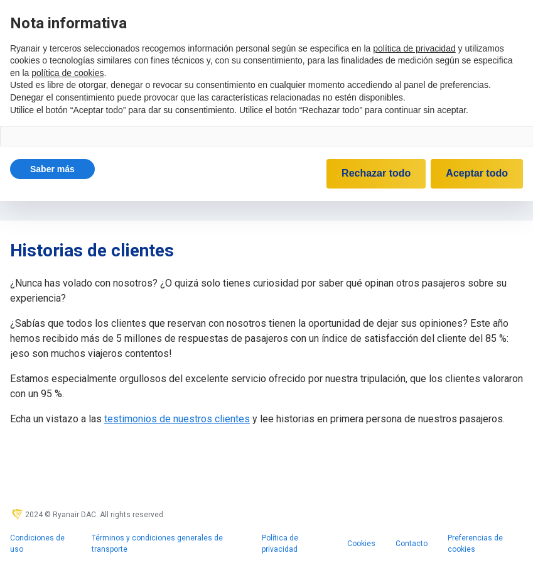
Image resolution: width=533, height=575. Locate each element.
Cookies (361, 543)
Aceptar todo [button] (477, 173)
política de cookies (67, 73)
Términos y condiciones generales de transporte (157, 544)
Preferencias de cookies (475, 544)
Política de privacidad (280, 544)
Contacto (412, 543)
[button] (52, 169)
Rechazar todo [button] (376, 173)
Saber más (52, 169)
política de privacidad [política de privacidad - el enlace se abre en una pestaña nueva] (414, 48)
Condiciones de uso (37, 544)
